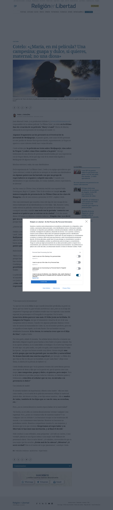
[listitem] (56, 252)
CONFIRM (43, 281)
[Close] (87, 222)
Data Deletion (46, 288)
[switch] (78, 256)
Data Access (56, 288)
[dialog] (56, 255)
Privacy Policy (66, 288)
